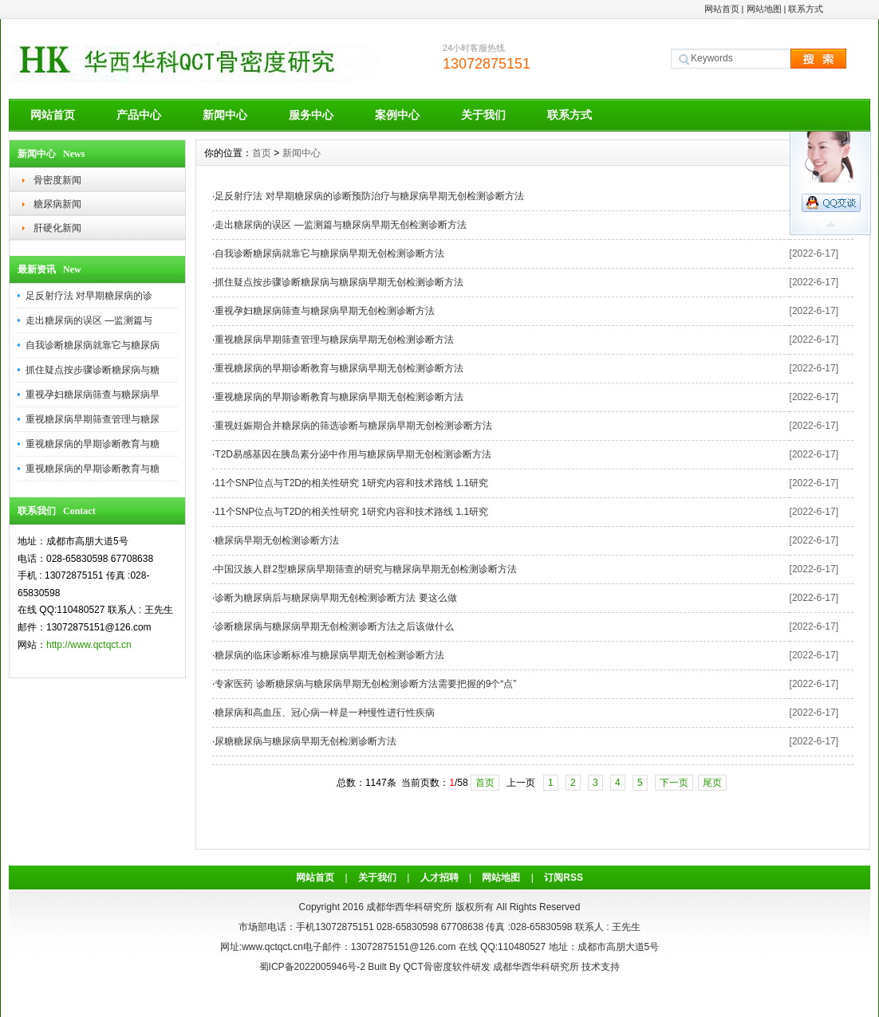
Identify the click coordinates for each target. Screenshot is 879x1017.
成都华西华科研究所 (536, 966)
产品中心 (138, 114)
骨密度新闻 (57, 180)
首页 (261, 153)
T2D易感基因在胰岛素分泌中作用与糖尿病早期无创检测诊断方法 (353, 454)
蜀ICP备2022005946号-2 (312, 966)
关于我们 (483, 114)
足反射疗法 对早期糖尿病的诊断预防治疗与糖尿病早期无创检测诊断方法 (369, 196)
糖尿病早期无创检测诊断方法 (277, 540)
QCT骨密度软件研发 (446, 966)
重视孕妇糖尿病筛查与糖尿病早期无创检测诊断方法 (325, 310)
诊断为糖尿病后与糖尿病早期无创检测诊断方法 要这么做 (335, 597)
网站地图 (764, 9)
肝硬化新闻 (57, 228)
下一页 (674, 782)
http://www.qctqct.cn (89, 644)
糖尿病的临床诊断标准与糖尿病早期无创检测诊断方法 (329, 655)
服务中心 (311, 114)
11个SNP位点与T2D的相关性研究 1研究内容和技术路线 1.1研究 (351, 483)
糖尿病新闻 (57, 204)
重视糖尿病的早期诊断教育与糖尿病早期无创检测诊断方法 (339, 368)
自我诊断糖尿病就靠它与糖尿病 (93, 345)
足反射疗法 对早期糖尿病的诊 (89, 295)
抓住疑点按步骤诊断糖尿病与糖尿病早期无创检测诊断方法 (339, 282)
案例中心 (397, 114)
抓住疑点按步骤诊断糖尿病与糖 (93, 369)
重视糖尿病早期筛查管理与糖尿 (93, 419)
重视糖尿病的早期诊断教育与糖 (93, 444)
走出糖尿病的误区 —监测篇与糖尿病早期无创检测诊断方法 (340, 224)
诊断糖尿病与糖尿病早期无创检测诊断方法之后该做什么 (334, 626)
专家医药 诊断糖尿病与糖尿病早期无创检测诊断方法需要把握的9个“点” (365, 683)
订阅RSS (563, 877)
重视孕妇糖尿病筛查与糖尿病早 (93, 394)
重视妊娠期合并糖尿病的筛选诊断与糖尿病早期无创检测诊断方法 (353, 425)
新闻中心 (225, 114)
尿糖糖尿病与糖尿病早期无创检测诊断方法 (305, 741)
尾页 (712, 782)
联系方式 (805, 9)
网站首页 (721, 9)
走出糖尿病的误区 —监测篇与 (89, 320)
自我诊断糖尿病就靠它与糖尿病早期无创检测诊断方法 (329, 253)
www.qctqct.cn (272, 946)
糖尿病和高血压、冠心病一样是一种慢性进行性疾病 (325, 712)
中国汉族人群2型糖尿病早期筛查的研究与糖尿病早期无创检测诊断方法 (366, 569)
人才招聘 (439, 877)
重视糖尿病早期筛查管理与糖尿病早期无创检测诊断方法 (334, 339)
